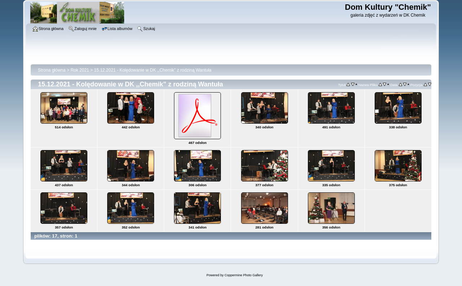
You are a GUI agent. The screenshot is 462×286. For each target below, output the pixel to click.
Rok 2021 (79, 70)
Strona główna (52, 70)
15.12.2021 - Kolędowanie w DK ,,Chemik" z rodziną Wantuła (152, 70)
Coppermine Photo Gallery (244, 275)
